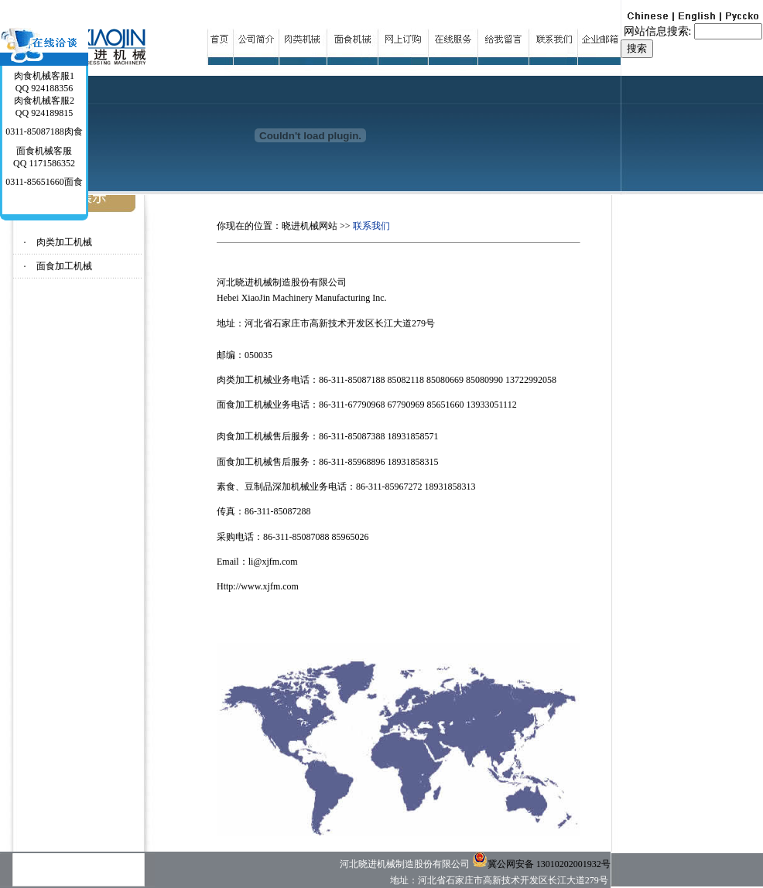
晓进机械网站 (309, 225)
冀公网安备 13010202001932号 (541, 864)
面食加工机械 (64, 266)
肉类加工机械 (64, 242)
